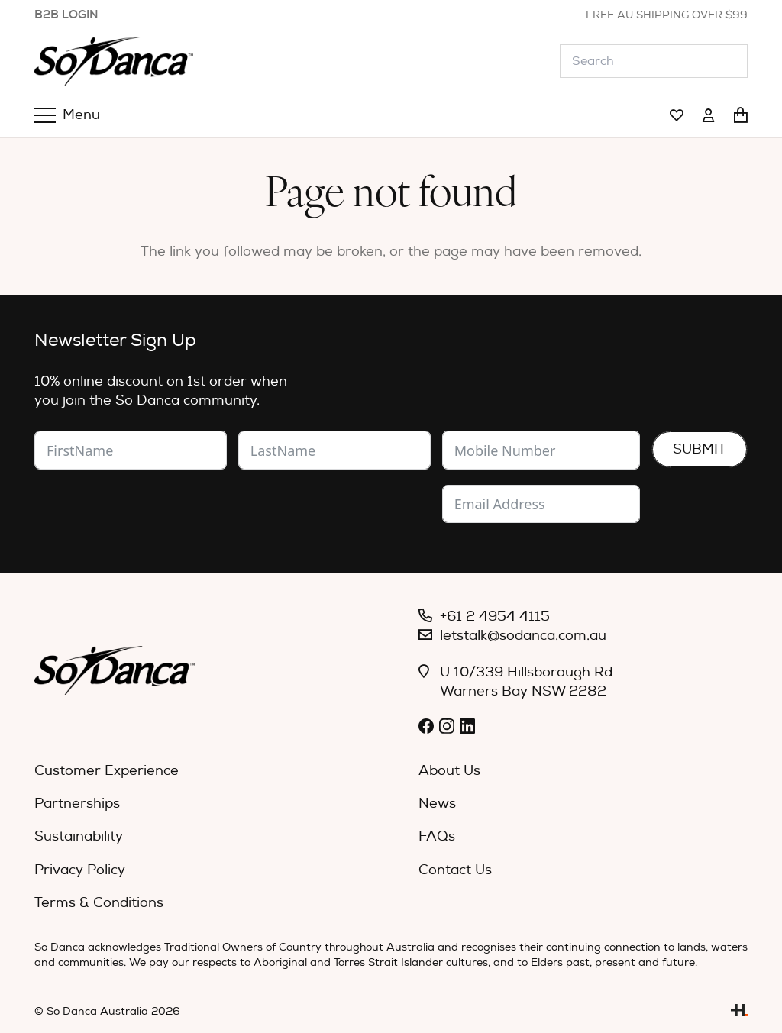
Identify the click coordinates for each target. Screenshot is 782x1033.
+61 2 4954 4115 (495, 616)
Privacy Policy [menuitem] (79, 870)
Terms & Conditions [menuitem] (98, 903)
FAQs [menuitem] (436, 836)
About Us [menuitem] (449, 771)
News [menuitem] (437, 803)
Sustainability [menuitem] (78, 836)
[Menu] (67, 115)
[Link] (676, 115)
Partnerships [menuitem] (77, 803)
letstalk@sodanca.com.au (523, 635)
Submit (699, 449)
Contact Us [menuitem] (455, 870)
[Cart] (741, 115)
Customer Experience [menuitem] (106, 771)
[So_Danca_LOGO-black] (113, 61)
